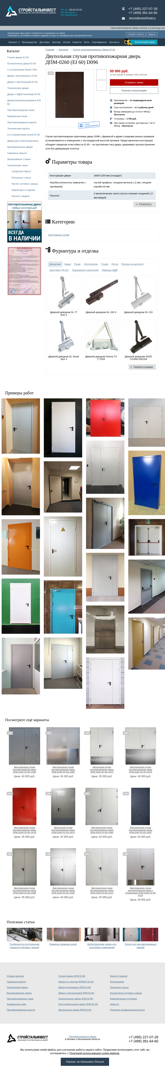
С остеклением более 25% (22, 69)
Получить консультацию (134, 90)
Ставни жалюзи (15, 976)
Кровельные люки (17, 116)
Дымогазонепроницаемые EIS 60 (24, 102)
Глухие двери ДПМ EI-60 (71, 976)
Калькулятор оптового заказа (126, 993)
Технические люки (17, 165)
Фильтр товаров (20, 196)
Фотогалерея (117, 981)
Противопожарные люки (20, 110)
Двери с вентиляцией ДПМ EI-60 (76, 993)
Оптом (66, 42)
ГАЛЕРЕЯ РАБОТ (21, 171)
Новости (77, 42)
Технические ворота (18, 128)
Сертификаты (99, 42)
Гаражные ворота (17, 153)
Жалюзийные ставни (19, 159)
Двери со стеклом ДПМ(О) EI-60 (75, 981)
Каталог (13, 42)
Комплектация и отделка (123, 998)
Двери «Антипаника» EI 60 (22, 75)
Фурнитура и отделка (23, 190)
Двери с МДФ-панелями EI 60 (23, 94)
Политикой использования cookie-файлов (94, 1053)
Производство (29, 42)
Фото (86, 42)
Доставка (44, 42)
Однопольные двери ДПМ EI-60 (75, 998)
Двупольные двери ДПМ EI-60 (74, 1010)
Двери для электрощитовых (23, 140)
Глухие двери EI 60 (18, 57)
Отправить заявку (134, 82)
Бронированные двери (20, 147)
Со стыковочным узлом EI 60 (23, 134)
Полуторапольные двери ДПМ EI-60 (78, 1004)
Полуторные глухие (58, 235)
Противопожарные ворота (21, 122)
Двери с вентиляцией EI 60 (22, 82)
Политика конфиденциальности (127, 1010)
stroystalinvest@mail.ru (142, 18)
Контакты (114, 42)
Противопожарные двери (82, 1036)
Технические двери (18, 88)
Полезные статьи (21, 177)
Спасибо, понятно (136, 34)
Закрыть (152, 34)
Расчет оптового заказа (25, 183)
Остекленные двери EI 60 (21, 63)
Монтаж (56, 42)
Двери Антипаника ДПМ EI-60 (74, 987)
